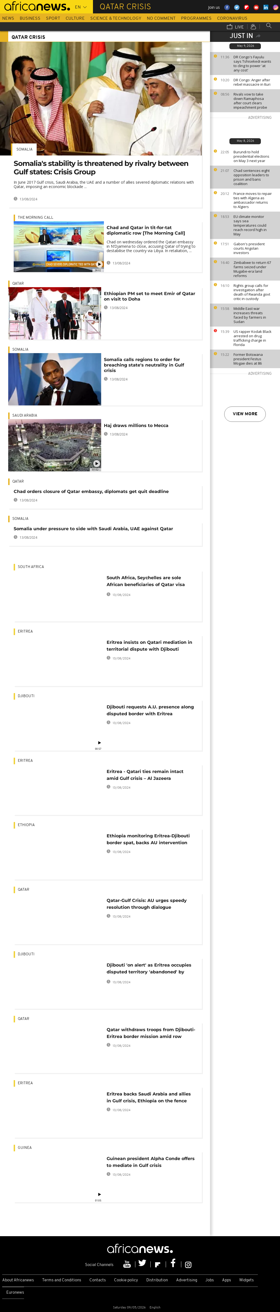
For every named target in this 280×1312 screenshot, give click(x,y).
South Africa (31, 567)
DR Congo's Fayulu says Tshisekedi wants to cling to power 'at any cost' (252, 63)
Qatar (18, 284)
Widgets (246, 1280)
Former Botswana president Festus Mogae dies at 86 (248, 358)
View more (245, 414)
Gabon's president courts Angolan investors (249, 248)
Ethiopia (26, 825)
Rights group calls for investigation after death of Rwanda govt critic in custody (252, 292)
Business (30, 18)
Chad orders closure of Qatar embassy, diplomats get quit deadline (91, 491)
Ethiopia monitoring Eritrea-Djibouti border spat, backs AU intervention (148, 839)
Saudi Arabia (24, 416)
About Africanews (18, 1280)
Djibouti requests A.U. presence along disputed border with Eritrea (150, 710)
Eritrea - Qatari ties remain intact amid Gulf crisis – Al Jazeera (145, 775)
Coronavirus (232, 18)
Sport (53, 18)
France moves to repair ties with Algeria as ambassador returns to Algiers (253, 200)
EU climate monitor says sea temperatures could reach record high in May (250, 225)
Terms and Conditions (61, 1280)
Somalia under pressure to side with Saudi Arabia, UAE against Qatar (93, 528)
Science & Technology (115, 18)
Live (235, 27)
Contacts (97, 1280)
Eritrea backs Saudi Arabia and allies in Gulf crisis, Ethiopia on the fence (149, 1097)
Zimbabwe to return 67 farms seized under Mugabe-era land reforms (252, 269)
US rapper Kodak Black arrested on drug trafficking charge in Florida (253, 338)
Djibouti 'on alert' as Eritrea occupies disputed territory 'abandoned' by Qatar (149, 969)
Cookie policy (126, 1280)
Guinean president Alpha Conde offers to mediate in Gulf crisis (151, 1162)
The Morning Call (35, 218)
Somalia (24, 150)
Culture (75, 18)
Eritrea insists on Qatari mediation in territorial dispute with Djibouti (149, 646)
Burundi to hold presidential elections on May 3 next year (251, 156)
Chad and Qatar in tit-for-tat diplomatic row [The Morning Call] (146, 230)
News (8, 18)
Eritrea (25, 632)
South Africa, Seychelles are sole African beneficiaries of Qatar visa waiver (146, 582)
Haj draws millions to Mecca (136, 425)
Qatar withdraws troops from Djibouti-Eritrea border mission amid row (151, 1033)
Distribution (157, 1280)
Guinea (25, 1148)
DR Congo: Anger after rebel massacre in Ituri (252, 82)
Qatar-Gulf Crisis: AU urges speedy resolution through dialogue (147, 904)
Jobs (209, 1280)
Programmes (196, 18)
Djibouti (26, 696)
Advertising (186, 1280)
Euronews (15, 1293)
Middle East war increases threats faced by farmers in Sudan (250, 315)
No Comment (161, 18)
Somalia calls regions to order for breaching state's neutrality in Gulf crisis (144, 365)
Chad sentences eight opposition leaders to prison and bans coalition (252, 177)
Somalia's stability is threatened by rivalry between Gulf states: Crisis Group (101, 167)
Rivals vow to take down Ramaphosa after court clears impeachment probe (250, 100)
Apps (226, 1280)
